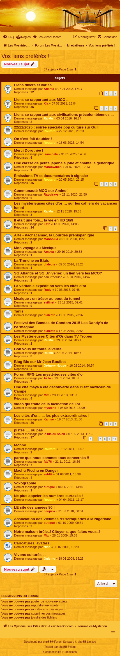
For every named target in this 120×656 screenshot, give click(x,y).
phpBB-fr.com (67, 646)
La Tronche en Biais (31, 260)
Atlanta (49, 88)
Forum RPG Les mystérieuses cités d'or (49, 374)
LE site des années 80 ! (34, 507)
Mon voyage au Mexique (35, 248)
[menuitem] (8, 37)
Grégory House (55, 365)
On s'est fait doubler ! (33, 139)
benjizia (49, 511)
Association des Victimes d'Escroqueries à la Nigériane (62, 519)
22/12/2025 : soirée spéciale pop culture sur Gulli (57, 127)
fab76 (48, 461)
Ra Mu (48, 118)
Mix (46, 395)
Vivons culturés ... (30, 555)
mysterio (50, 407)
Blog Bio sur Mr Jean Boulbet (40, 362)
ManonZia (51, 239)
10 (114, 439)
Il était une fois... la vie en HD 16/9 (43, 220)
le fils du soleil (54, 434)
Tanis (18, 311)
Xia (46, 103)
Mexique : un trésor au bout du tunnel (47, 298)
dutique (49, 487)
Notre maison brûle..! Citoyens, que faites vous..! (57, 531)
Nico (47, 547)
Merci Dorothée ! (28, 150)
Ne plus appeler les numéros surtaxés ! (48, 496)
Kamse (49, 419)
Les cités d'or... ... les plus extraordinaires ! (51, 415)
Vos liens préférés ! (25, 56)
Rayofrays (51, 194)
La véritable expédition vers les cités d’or (50, 286)
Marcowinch (53, 167)
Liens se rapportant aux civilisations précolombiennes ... (64, 114)
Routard (50, 131)
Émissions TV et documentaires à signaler (51, 176)
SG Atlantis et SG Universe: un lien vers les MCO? (58, 273)
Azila (47, 378)
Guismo (49, 558)
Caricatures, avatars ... (34, 543)
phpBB (47, 641)
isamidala (51, 154)
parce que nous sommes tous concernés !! (51, 458)
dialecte (49, 264)
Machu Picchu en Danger (36, 470)
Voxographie (25, 483)
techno (20, 445)
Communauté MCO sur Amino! (41, 191)
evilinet (49, 302)
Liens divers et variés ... (35, 85)
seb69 (48, 474)
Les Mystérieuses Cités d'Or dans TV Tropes (53, 336)
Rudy (48, 289)
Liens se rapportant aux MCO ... (42, 99)
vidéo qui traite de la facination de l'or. (47, 404)
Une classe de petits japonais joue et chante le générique (64, 163)
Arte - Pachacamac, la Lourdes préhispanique (54, 235)
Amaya (49, 251)
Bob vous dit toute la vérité (37, 349)
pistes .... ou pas (28, 430)
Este (47, 224)
